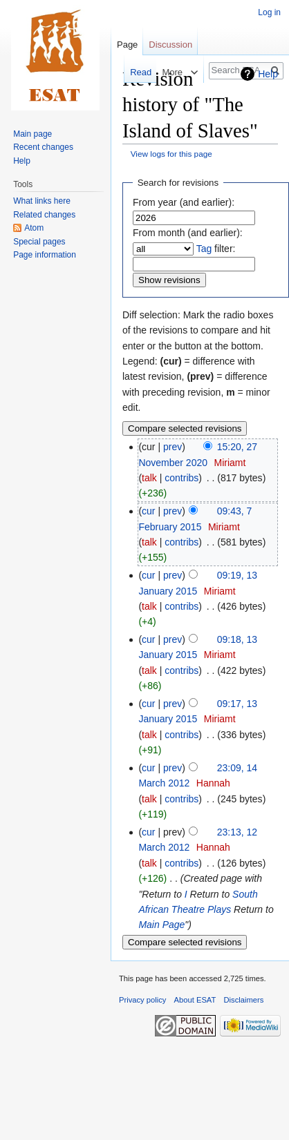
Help (268, 73)
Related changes (44, 215)
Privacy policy (142, 1000)
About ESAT (195, 1000)
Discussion (170, 44)
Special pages (39, 242)
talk (149, 477)
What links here (42, 201)
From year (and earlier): (183, 202)
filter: (216, 248)
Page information (44, 255)
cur (148, 510)
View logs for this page (171, 153)
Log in (269, 12)
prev (172, 446)
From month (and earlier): (188, 232)
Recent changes (43, 147)
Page (127, 44)
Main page (32, 134)
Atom (34, 228)
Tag (204, 248)
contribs (181, 477)
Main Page (161, 924)
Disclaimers (244, 1000)
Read (133, 72)
